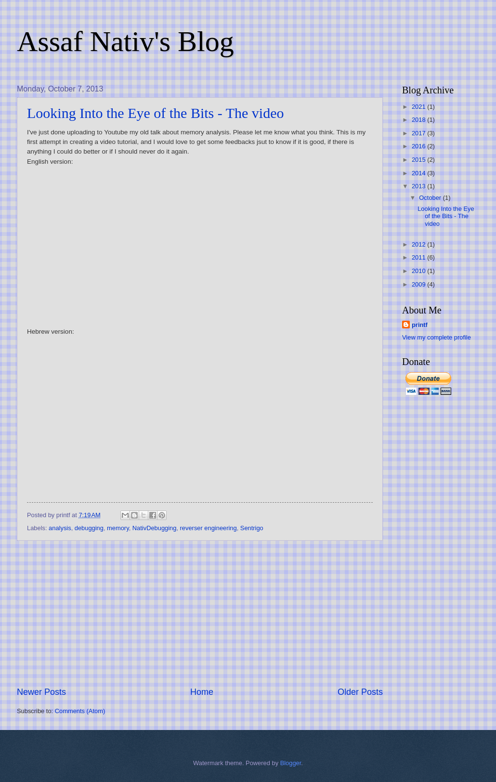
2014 (419, 173)
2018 (419, 119)
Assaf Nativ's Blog (125, 41)
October (431, 197)
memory (118, 528)
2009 (419, 284)
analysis (60, 528)
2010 (419, 270)
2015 (419, 159)
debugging (89, 528)
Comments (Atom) (80, 711)
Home (201, 692)
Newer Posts (41, 692)
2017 (419, 133)
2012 (419, 244)
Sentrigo (251, 528)
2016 (419, 146)
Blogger (290, 763)
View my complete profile (436, 337)
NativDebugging (154, 528)
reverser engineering (208, 528)
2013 (419, 186)
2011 (419, 257)
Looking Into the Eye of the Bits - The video (155, 113)
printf (420, 324)
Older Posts (360, 692)
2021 (419, 106)
